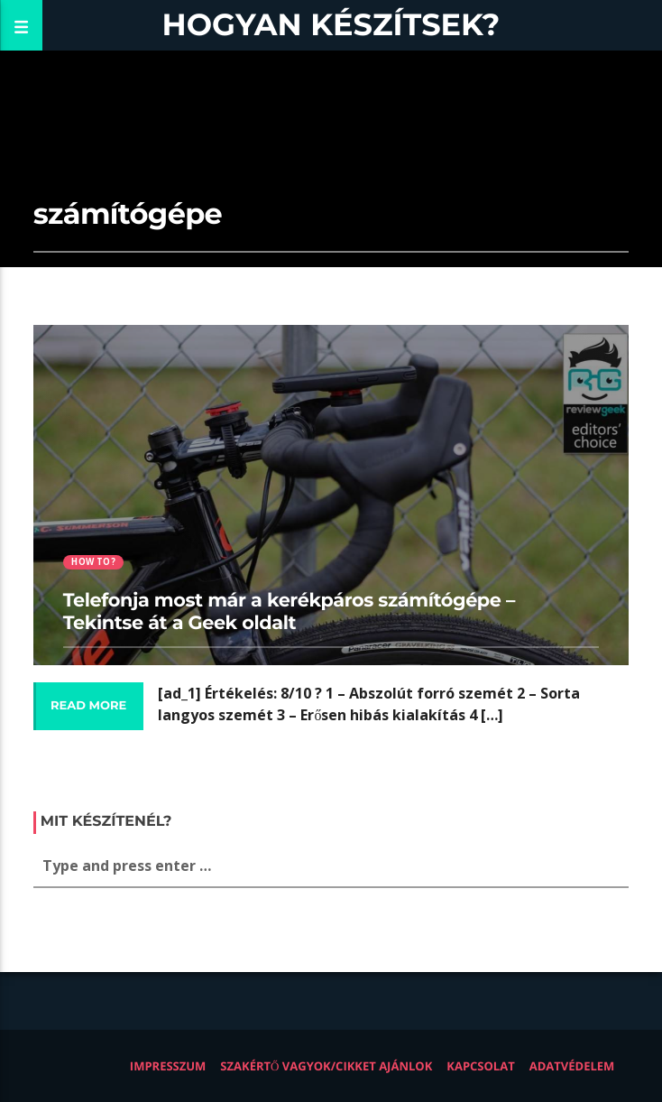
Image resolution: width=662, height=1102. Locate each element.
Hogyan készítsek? (331, 24)
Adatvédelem (572, 1066)
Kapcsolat (480, 1066)
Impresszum (168, 1066)
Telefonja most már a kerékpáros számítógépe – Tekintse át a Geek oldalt (289, 611)
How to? (93, 562)
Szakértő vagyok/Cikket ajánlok (326, 1066)
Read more (88, 706)
